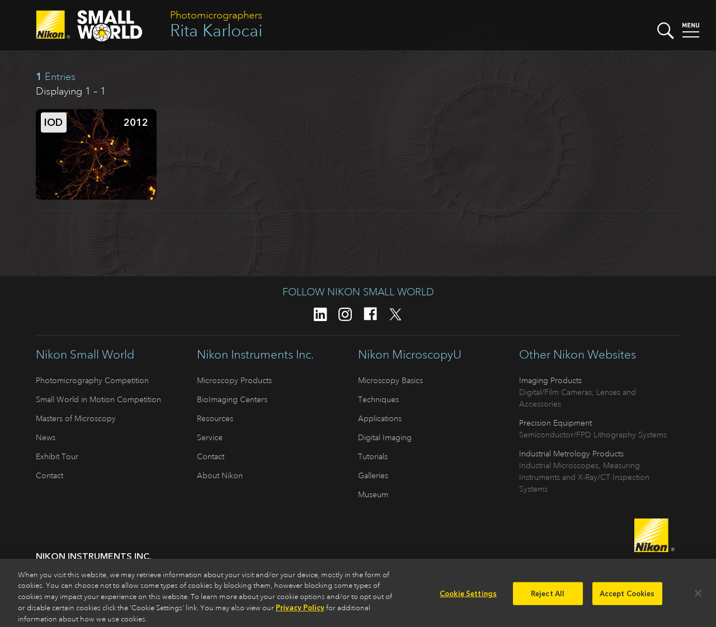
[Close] (698, 596)
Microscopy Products (234, 380)
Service (210, 437)
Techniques (378, 399)
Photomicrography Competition (92, 380)
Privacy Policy (300, 611)
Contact (49, 475)
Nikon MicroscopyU (409, 354)
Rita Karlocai (216, 30)
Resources (215, 418)
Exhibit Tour (57, 456)
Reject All (547, 596)
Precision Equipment (555, 423)
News (45, 437)
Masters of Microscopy (76, 418)
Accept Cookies (627, 596)
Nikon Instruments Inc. (255, 354)
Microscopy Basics (390, 380)
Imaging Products (550, 380)
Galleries (373, 475)
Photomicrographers (216, 15)
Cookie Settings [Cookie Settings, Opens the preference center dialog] (468, 596)
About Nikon (220, 475)
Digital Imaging (385, 437)
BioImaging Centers (232, 399)
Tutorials (373, 456)
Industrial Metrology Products (571, 454)
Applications (380, 418)
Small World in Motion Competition (98, 399)
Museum (373, 494)
